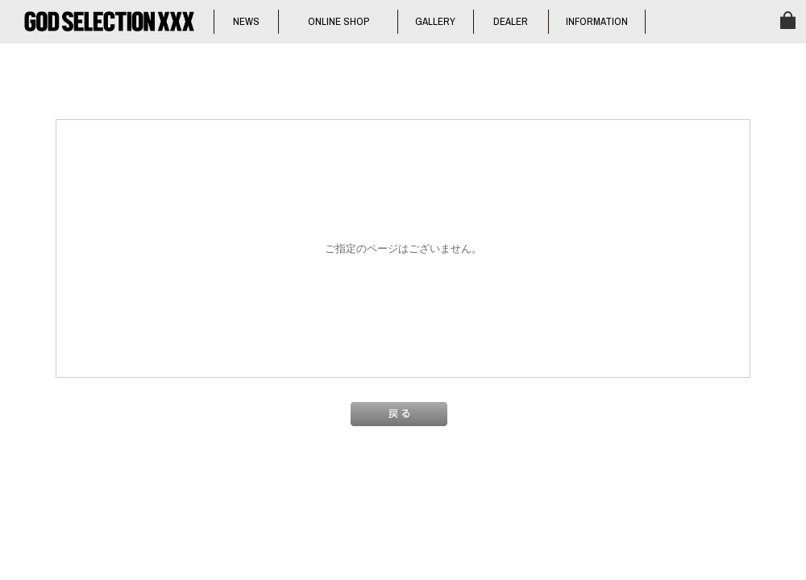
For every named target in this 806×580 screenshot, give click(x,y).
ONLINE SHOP (338, 21)
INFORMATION (597, 21)
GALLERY (435, 21)
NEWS (246, 21)
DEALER (510, 21)
